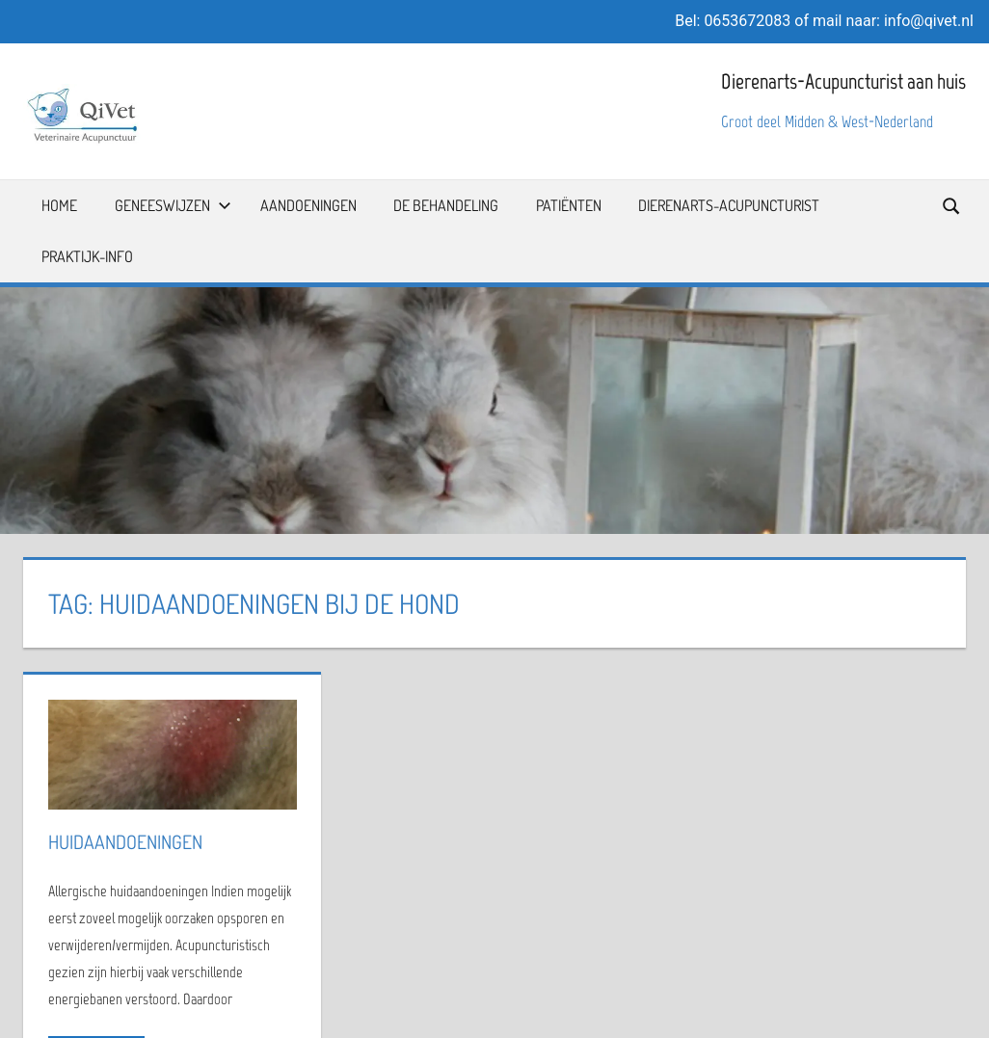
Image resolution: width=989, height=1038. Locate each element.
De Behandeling (445, 205)
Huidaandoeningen (125, 841)
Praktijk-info (87, 256)
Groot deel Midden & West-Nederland (827, 121)
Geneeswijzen (173, 205)
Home (59, 205)
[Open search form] (952, 204)
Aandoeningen (308, 205)
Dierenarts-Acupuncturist (728, 205)
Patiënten (568, 205)
